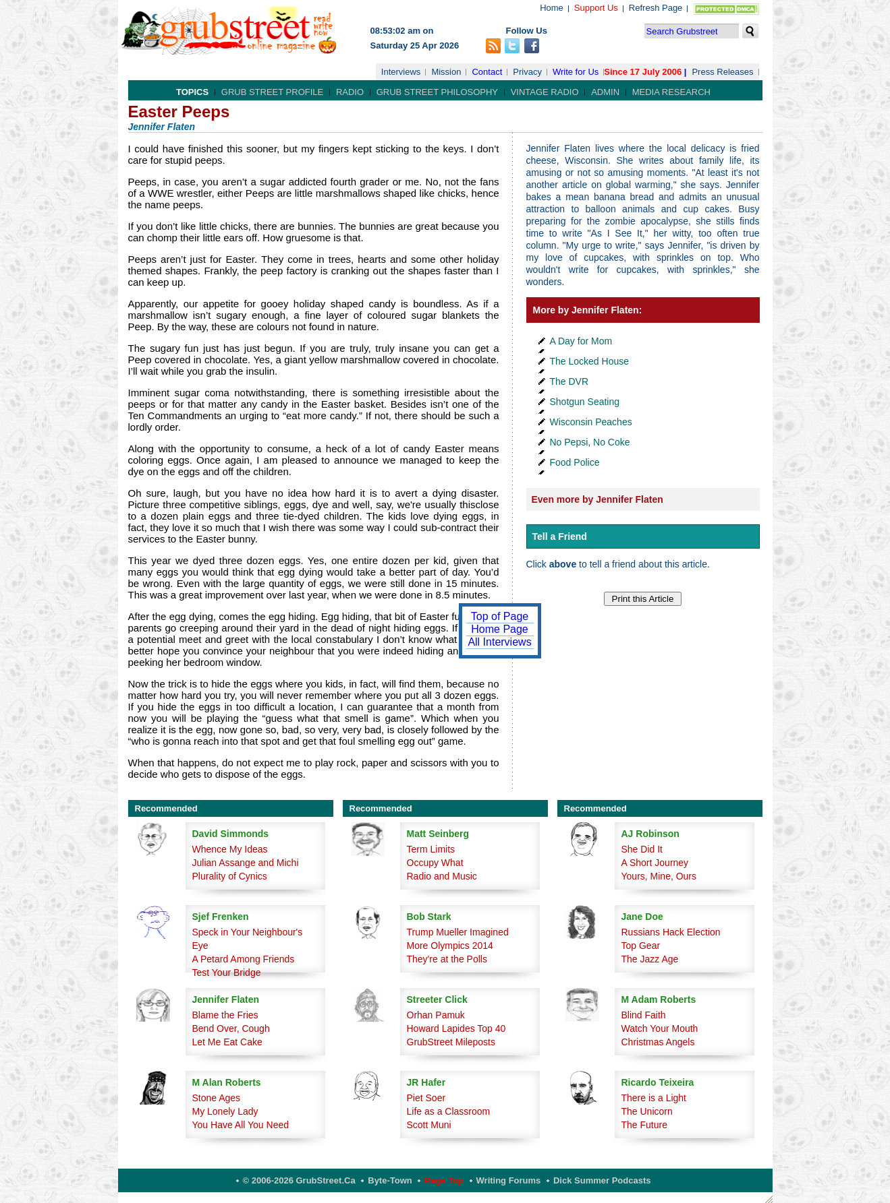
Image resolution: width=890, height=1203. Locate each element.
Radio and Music (442, 876)
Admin (605, 92)
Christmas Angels (658, 1042)
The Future (644, 1124)
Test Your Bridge (226, 972)
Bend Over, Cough (231, 1028)
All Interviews (499, 642)
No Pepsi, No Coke (590, 442)
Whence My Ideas (230, 849)
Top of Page (499, 616)
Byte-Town (390, 1180)
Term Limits (431, 849)
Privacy (527, 72)
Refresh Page (656, 8)
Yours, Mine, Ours (659, 876)
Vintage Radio (545, 92)
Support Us (596, 8)
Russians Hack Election (671, 932)
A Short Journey (655, 862)
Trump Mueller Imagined (458, 932)
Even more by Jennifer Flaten (597, 499)
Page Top (444, 1180)
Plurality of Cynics (229, 876)
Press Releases (722, 72)
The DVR (569, 381)
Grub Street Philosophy (437, 92)
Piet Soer (426, 1097)
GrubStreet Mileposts (451, 1042)
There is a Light (654, 1097)
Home (551, 8)
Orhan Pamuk (436, 1015)
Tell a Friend (559, 536)
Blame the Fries (225, 1015)
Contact (487, 72)
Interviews (401, 72)
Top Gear (641, 945)
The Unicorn (647, 1111)
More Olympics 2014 (450, 945)
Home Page (499, 629)
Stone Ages (216, 1097)
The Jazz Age (650, 959)
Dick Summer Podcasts (602, 1180)
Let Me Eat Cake (227, 1042)
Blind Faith (643, 1015)
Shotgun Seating (585, 401)
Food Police (575, 462)
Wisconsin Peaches (591, 422)
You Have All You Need (240, 1124)
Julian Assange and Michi (245, 862)
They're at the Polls (447, 959)
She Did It (642, 849)
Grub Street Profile (272, 92)
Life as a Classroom (449, 1111)
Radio (350, 92)
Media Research (671, 92)
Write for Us (576, 72)
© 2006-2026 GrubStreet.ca (299, 1180)
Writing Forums (508, 1180)
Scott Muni (429, 1124)
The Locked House (590, 361)
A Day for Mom (581, 341)
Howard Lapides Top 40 (456, 1028)
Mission (446, 72)
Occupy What (435, 862)
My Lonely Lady (225, 1111)
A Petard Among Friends (243, 959)
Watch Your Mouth (659, 1028)
